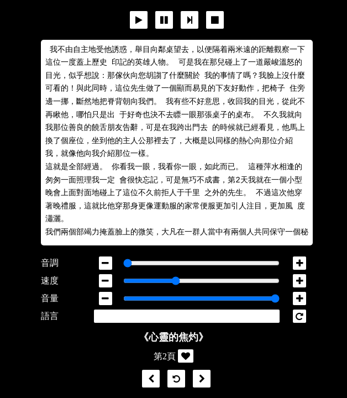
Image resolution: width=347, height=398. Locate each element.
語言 (50, 316)
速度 (50, 280)
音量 (50, 298)
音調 (50, 263)
